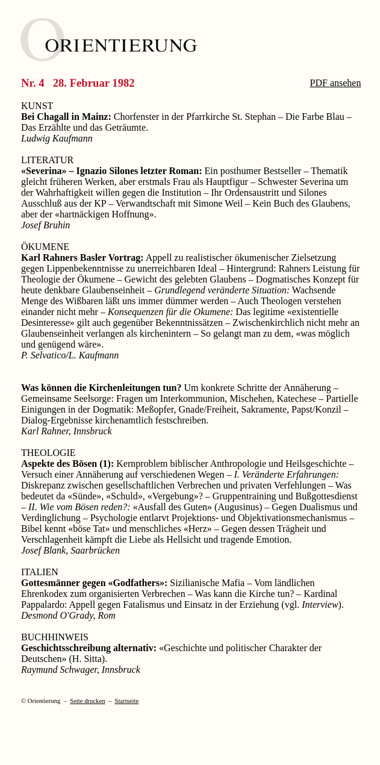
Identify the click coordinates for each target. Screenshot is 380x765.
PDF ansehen (335, 83)
